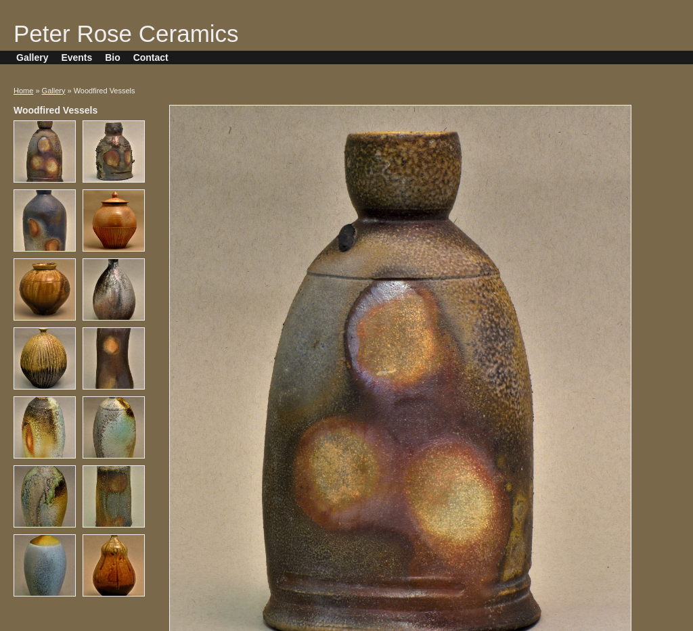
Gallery (32, 57)
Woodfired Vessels (55, 110)
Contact (151, 57)
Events (76, 57)
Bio (112, 57)
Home (23, 91)
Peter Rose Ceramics (126, 33)
